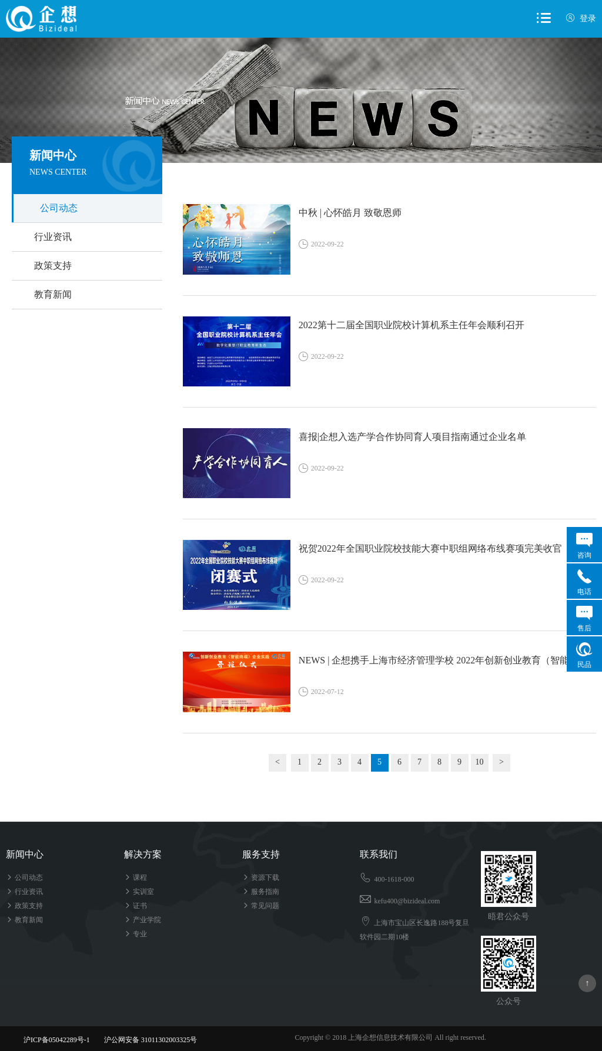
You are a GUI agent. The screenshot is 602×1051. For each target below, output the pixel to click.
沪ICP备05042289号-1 (57, 1040)
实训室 (139, 891)
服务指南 (260, 891)
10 (480, 762)
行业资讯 (53, 237)
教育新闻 (53, 294)
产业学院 (142, 920)
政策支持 (53, 266)
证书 (135, 906)
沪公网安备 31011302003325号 (145, 1040)
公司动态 (59, 208)
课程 (135, 877)
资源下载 (260, 877)
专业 (135, 934)
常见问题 (260, 906)
